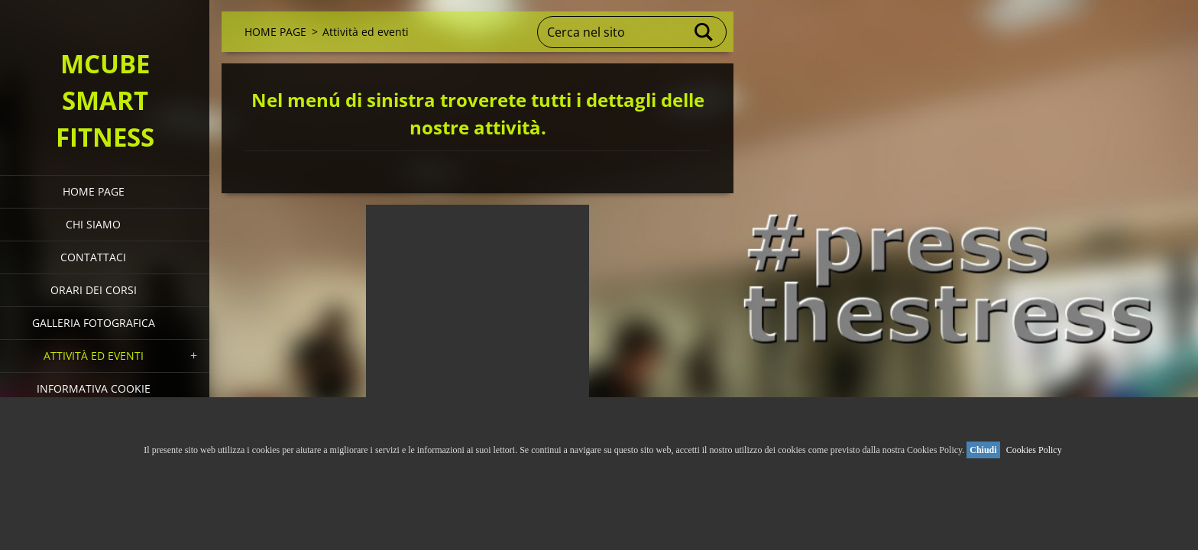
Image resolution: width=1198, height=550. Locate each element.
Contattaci (93, 257)
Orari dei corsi (93, 290)
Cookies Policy (1034, 450)
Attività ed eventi (94, 355)
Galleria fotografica (93, 322)
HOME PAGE (94, 191)
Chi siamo (93, 224)
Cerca (704, 32)
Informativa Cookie (94, 388)
